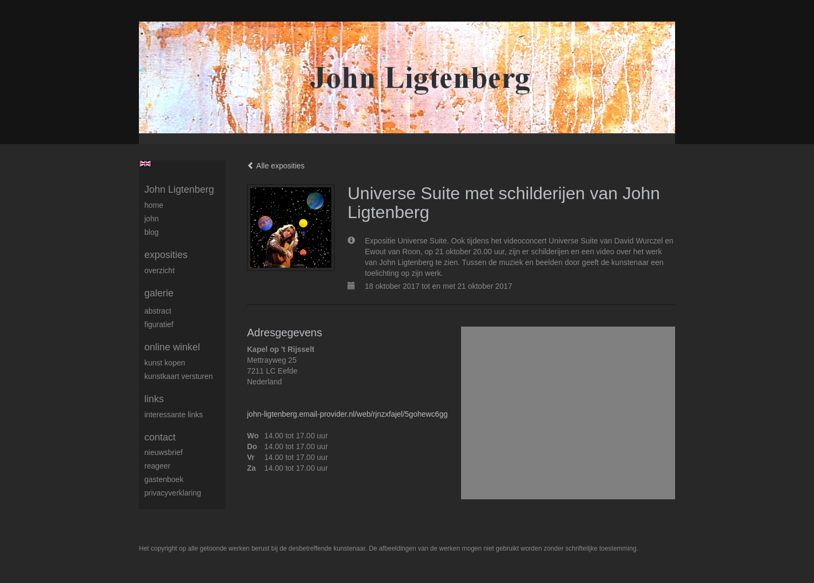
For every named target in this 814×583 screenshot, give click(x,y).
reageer (157, 466)
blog (151, 232)
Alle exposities (276, 165)
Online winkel (172, 347)
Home (153, 205)
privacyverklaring (172, 493)
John (151, 218)
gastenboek (163, 479)
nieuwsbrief (163, 452)
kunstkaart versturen (178, 376)
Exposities (166, 254)
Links (154, 399)
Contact (160, 437)
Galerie (159, 293)
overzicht (159, 270)
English (145, 163)
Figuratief (159, 324)
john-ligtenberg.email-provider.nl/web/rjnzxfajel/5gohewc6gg (347, 414)
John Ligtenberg (179, 189)
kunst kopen (164, 362)
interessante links (173, 414)
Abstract (157, 311)
